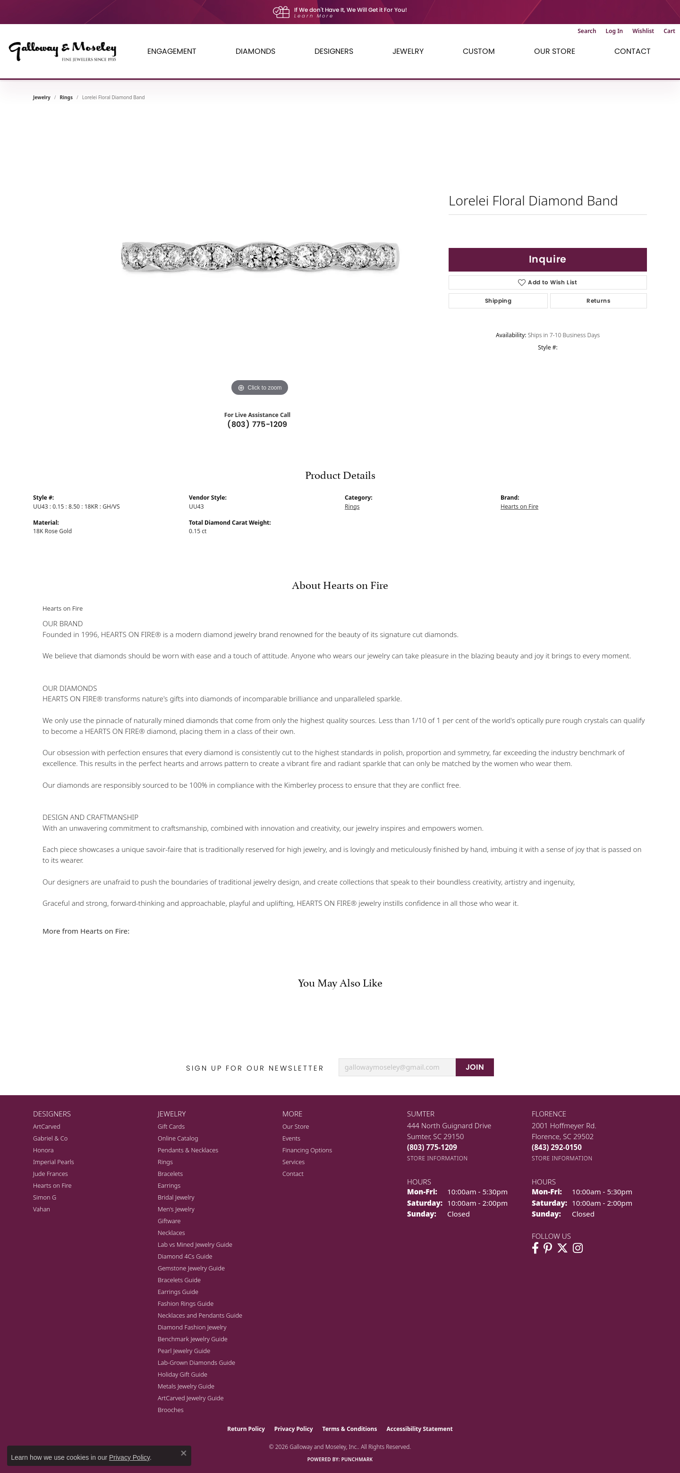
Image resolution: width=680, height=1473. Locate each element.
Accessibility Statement (419, 1429)
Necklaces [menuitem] (171, 1232)
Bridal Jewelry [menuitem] (176, 1197)
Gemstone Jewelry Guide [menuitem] (191, 1268)
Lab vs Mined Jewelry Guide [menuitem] (195, 1244)
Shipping (498, 301)
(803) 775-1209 (257, 424)
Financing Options (307, 1150)
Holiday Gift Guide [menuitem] (182, 1374)
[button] (587, 31)
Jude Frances (50, 1173)
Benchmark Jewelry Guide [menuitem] (193, 1339)
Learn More (314, 15)
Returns (598, 301)
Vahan (41, 1209)
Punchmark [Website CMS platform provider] (357, 1459)
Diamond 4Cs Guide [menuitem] (185, 1256)
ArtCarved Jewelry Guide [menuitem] (191, 1398)
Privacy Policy (293, 1429)
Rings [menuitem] (165, 1162)
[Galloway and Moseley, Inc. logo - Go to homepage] (66, 51)
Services (293, 1162)
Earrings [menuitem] (169, 1185)
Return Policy (246, 1429)
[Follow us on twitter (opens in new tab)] (562, 1248)
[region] (259, 257)
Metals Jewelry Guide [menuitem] (186, 1386)
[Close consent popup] (184, 1453)
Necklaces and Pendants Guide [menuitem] (200, 1315)
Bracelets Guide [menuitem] (179, 1280)
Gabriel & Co (50, 1138)
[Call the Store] (432, 1147)
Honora (43, 1150)
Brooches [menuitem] (171, 1409)
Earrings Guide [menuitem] (178, 1291)
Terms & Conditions (350, 1429)
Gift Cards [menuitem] (171, 1126)
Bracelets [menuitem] (170, 1173)
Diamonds (255, 51)
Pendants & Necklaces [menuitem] (188, 1150)
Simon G (44, 1197)
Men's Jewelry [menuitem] (176, 1209)
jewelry (42, 97)
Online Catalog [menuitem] (178, 1138)
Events (291, 1138)
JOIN (475, 1067)
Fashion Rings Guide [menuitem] (185, 1303)
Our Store (295, 1126)
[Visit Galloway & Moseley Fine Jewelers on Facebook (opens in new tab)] (535, 1248)
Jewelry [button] (408, 51)
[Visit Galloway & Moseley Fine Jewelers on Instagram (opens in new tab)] (578, 1248)
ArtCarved (46, 1126)
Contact (632, 51)
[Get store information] (437, 1158)
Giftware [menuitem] (169, 1221)
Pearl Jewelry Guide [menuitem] (184, 1350)
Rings (66, 97)
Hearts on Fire (519, 506)
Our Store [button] (554, 51)
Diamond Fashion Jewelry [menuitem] (192, 1327)
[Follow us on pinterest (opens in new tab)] (548, 1248)
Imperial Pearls (53, 1162)
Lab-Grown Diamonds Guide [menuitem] (196, 1362)
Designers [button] (333, 51)
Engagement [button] (171, 51)
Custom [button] (479, 51)
